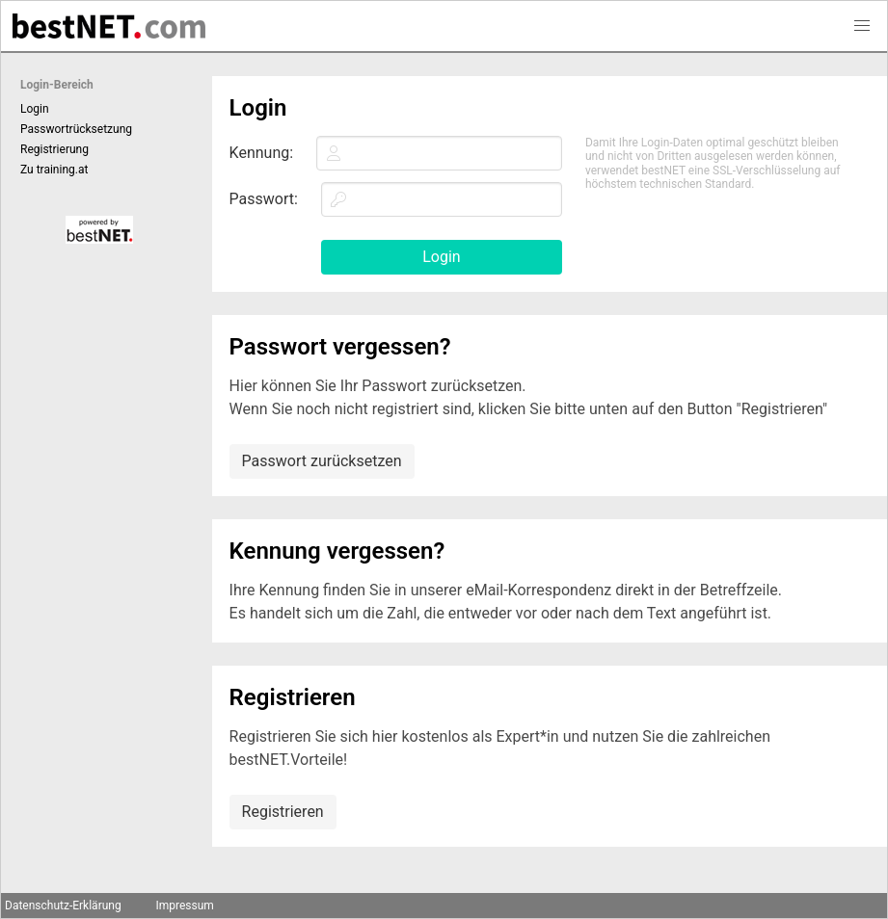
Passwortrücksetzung (76, 129)
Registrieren (283, 811)
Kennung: (261, 153)
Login (34, 109)
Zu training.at (54, 169)
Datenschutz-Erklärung (63, 905)
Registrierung (54, 149)
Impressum (184, 905)
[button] (862, 26)
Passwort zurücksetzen (322, 461)
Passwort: (263, 199)
